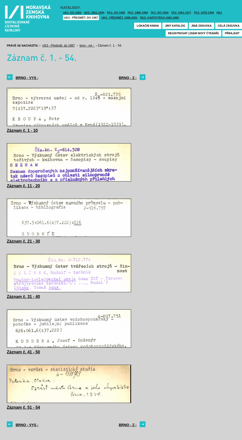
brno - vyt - (87, 45)
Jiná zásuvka (201, 25)
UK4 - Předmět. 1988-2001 (119, 17)
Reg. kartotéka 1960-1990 (159, 17)
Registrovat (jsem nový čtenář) (193, 33)
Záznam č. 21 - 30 (23, 241)
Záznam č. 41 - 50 (23, 352)
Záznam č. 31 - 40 (23, 297)
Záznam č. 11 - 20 (23, 186)
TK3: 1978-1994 (204, 12)
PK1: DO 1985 (116, 12)
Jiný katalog (175, 25)
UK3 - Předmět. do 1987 (81, 17)
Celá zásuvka (228, 25)
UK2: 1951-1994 (94, 12)
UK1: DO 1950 (72, 12)
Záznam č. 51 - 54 (23, 407)
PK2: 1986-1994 (138, 12)
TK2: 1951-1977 (181, 12)
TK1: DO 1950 (159, 12)
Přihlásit (232, 33)
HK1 (219, 12)
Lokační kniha (148, 25)
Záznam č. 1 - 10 (22, 130)
